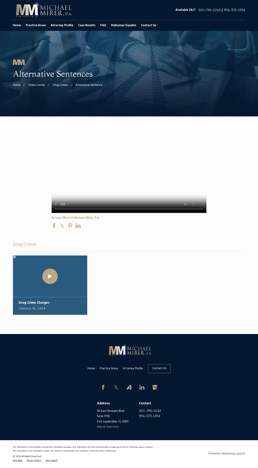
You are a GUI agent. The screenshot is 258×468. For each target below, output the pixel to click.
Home (91, 368)
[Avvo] (129, 387)
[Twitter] (116, 387)
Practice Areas (109, 368)
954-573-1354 (234, 10)
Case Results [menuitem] (86, 25)
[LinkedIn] (142, 387)
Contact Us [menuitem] (148, 25)
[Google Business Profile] (155, 387)
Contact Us (159, 368)
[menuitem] (18, 461)
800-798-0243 (210, 10)
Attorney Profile (133, 368)
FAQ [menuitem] (103, 25)
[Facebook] (103, 387)
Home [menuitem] (17, 25)
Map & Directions (108, 427)
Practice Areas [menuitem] (36, 25)
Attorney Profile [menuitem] (62, 25)
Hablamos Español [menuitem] (123, 25)
